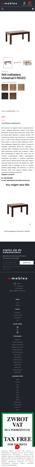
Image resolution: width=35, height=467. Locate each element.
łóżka (17, 392)
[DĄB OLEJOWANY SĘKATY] (21, 88)
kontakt (18, 305)
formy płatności (17, 317)
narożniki (17, 382)
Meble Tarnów (17, 354)
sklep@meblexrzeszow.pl (17, 290)
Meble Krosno (17, 367)
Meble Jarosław (17, 357)
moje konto (17, 312)
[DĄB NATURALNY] (13, 88)
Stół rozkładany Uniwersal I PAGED (17, 231)
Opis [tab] (3, 117)
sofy (17, 384)
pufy (17, 389)
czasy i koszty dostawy (17, 352)
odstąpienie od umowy (17, 347)
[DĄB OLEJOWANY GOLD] (13, 96)
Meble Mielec (17, 364)
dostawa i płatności (17, 349)
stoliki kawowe (17, 402)
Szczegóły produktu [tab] (11, 123)
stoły (17, 394)
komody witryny (17, 404)
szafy (17, 409)
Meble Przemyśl (17, 362)
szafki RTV (17, 407)
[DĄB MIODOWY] (5, 88)
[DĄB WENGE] (5, 96)
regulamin (17, 339)
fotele (17, 387)
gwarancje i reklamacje (17, 344)
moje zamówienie (17, 315)
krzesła (17, 397)
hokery (17, 399)
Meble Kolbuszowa (17, 369)
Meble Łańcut (17, 372)
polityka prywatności (17, 342)
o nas (17, 303)
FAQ (17, 320)
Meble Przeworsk (17, 359)
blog (17, 379)
